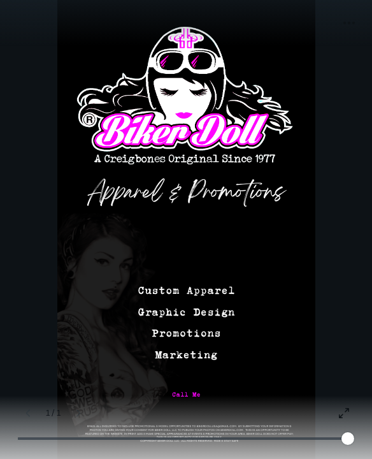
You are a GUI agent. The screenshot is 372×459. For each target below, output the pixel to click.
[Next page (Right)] (78, 413)
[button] (349, 23)
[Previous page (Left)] (28, 413)
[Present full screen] (344, 413)
